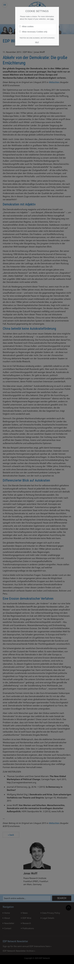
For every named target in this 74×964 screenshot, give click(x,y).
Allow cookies (26, 26)
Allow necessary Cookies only (33, 32)
